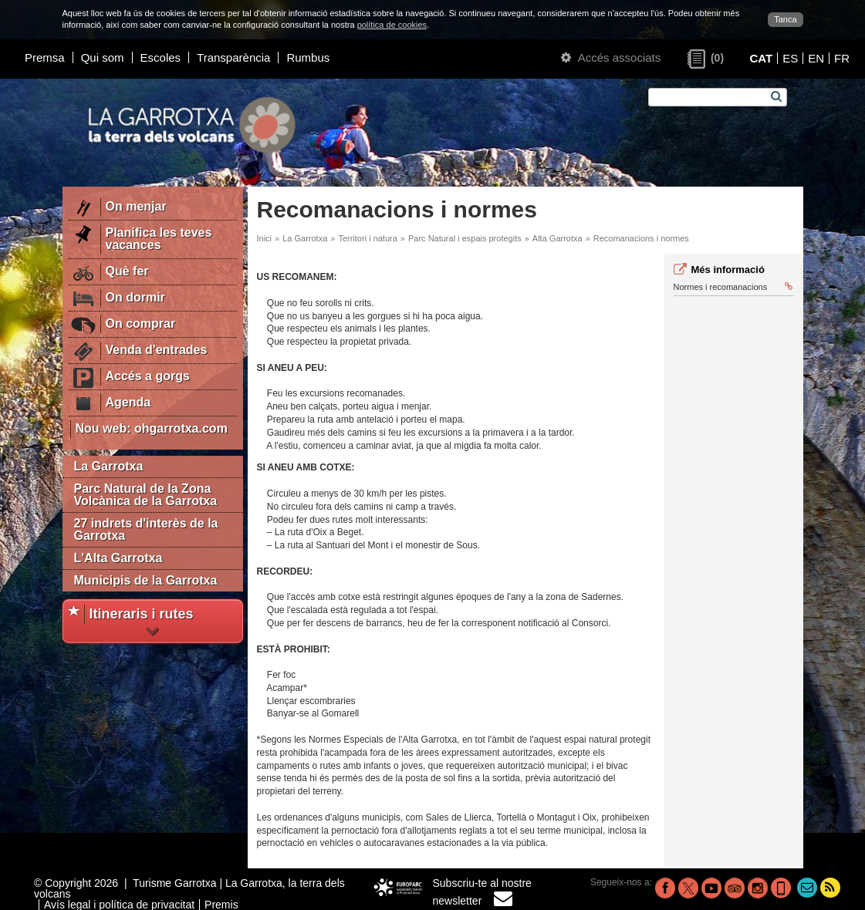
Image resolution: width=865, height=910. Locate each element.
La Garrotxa (109, 466)
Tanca (785, 19)
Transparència (233, 57)
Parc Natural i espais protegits (465, 238)
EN (816, 58)
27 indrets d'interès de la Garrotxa (146, 529)
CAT (760, 58)
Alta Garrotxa (557, 238)
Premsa (45, 57)
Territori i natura (367, 238)
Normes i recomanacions (733, 287)
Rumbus (307, 57)
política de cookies (392, 24)
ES (790, 58)
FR (842, 58)
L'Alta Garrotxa (118, 558)
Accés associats (611, 57)
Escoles (160, 57)
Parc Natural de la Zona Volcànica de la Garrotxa (146, 494)
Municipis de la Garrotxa (146, 580)
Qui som (102, 57)
